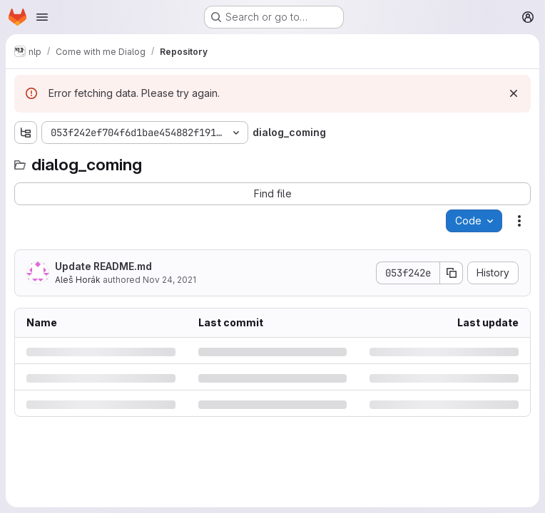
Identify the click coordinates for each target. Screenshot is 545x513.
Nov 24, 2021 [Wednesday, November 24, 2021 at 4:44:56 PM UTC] (169, 279)
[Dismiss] (513, 93)
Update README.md (103, 266)
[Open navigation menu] (42, 17)
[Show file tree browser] (25, 132)
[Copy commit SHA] (451, 272)
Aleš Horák (78, 279)
